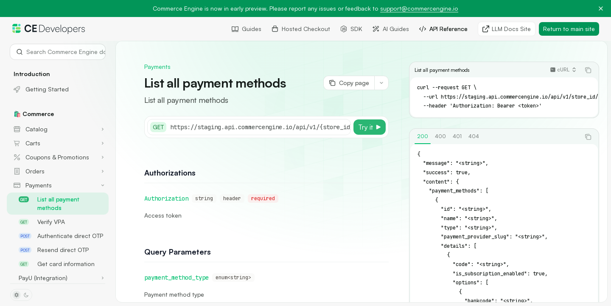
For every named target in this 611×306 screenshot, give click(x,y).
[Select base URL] (283, 127)
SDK (351, 28)
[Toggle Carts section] (58, 143)
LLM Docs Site (506, 28)
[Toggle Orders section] (58, 171)
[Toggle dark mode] (21, 295)
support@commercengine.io (419, 8)
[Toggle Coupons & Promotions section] (58, 157)
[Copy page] (348, 83)
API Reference (443, 28)
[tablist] (494, 137)
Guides (246, 28)
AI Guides (391, 28)
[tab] (423, 136)
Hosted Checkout (301, 28)
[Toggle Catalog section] (58, 129)
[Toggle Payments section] (58, 185)
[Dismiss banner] (600, 8)
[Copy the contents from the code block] (588, 70)
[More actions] (381, 83)
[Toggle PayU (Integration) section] (58, 278)
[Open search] (57, 52)
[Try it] (369, 127)
